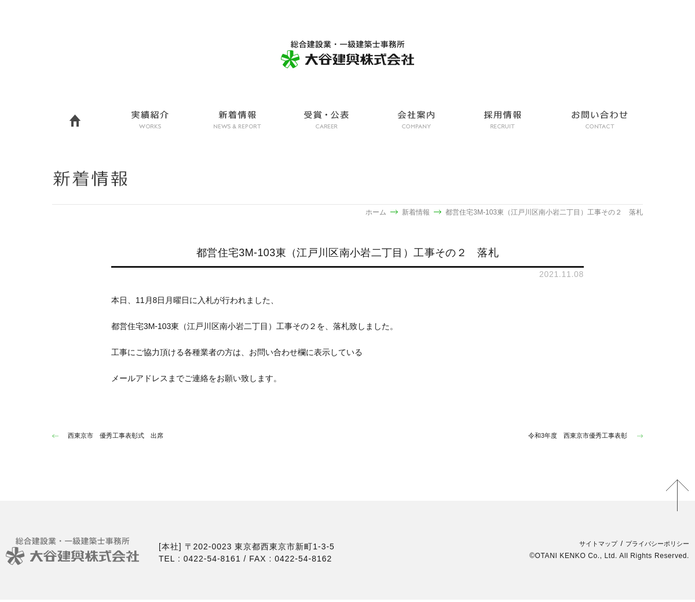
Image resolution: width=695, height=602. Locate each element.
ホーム (375, 212)
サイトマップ (583, 545)
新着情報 (416, 212)
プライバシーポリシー (651, 545)
